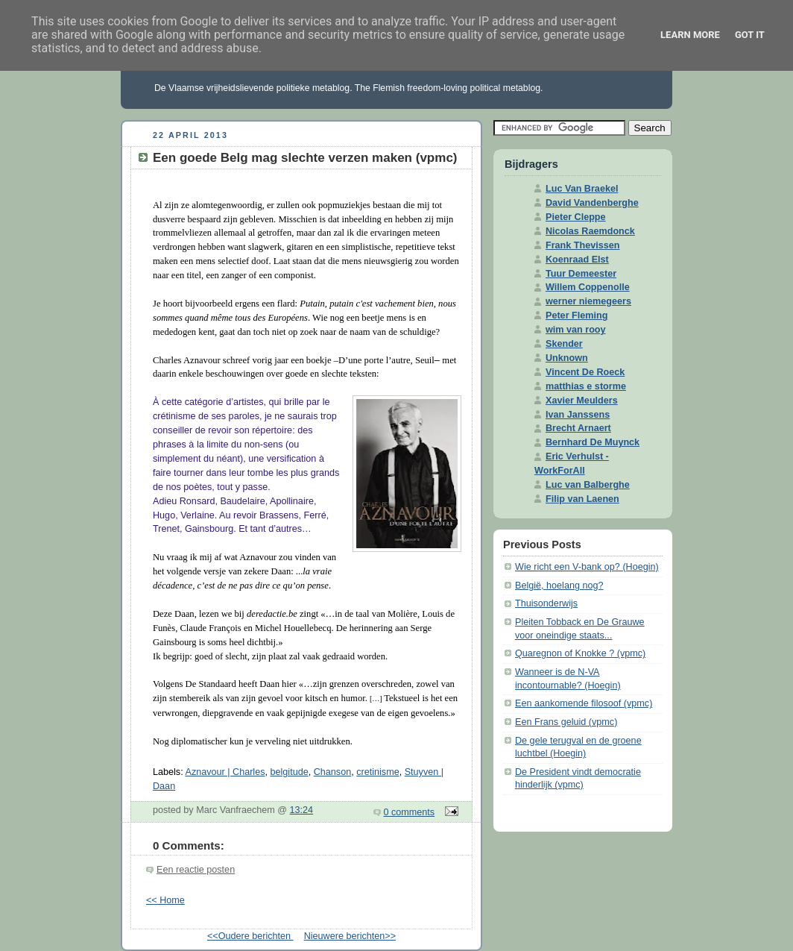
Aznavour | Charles (225, 772)
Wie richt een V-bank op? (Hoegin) (587, 567)
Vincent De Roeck (585, 372)
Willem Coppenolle (588, 287)
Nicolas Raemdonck (590, 231)
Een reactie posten (196, 869)
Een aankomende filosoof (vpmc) (583, 703)
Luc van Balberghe (588, 485)
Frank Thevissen (583, 245)
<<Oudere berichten (250, 936)
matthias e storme (586, 386)
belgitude (290, 772)
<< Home (165, 900)
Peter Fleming (576, 315)
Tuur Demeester (581, 274)
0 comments (409, 812)
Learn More (690, 34)
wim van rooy (576, 329)
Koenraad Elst (577, 259)
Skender (564, 344)
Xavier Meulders (582, 400)
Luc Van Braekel (582, 188)
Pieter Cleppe (576, 217)
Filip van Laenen (582, 499)
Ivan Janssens (578, 414)
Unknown (567, 358)
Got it (750, 34)
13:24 (302, 810)
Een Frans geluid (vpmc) (566, 722)
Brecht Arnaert (578, 428)
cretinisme (377, 772)
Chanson (332, 772)
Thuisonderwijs (546, 603)
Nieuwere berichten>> (350, 936)
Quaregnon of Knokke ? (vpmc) (580, 653)
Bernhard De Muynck (592, 442)
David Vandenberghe (592, 203)
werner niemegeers (588, 301)
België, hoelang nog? (559, 585)
